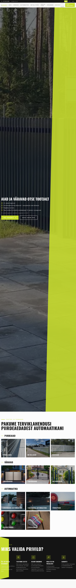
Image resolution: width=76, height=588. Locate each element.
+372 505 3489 (5, 1)
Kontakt (58, 5)
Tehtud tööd (43, 5)
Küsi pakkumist (70, 5)
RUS (69, 1)
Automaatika (24, 5)
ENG (73, 1)
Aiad (10, 5)
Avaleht (4, 5)
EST (66, 1)
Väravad (16, 5)
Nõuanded (50, 5)
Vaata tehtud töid (28, 217)
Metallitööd (35, 5)
